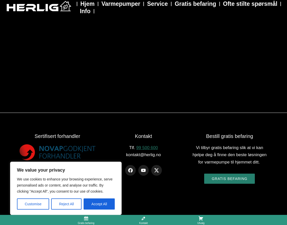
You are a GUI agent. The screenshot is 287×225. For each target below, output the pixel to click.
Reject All (66, 204)
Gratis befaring (229, 179)
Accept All (99, 204)
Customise (33, 204)
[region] (66, 188)
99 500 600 (147, 147)
